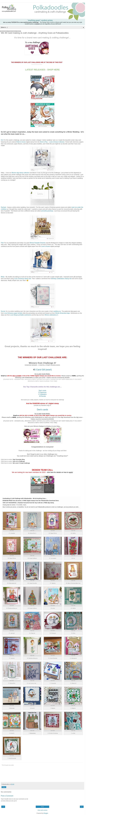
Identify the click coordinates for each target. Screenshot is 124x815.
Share (3, 787)
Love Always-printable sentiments (20, 315)
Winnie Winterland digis (62, 313)
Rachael (3, 207)
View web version (42, 810)
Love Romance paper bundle (13, 313)
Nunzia (3, 311)
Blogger (46, 813)
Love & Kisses (45, 246)
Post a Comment (7, 796)
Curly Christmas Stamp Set (22, 278)
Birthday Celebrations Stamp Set (61, 278)
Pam (2, 242)
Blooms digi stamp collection (20, 172)
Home (42, 806)
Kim (2, 140)
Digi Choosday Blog (19, 459)
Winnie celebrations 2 (51, 315)
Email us (4, 375)
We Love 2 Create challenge (21, 463)
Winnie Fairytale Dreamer (37, 242)
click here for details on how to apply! (60, 472)
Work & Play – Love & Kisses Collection (52, 142)
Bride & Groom (21, 142)
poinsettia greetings (47, 211)
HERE (74, 375)
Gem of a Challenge (19, 461)
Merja (2, 276)
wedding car (57, 311)
